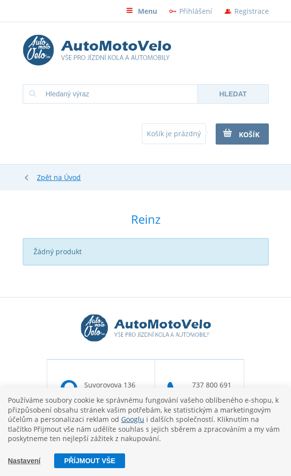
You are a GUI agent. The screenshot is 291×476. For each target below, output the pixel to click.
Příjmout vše (89, 461)
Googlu (132, 419)
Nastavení (24, 461)
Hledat (233, 94)
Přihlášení (195, 11)
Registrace (251, 11)
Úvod (72, 177)
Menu (141, 11)
